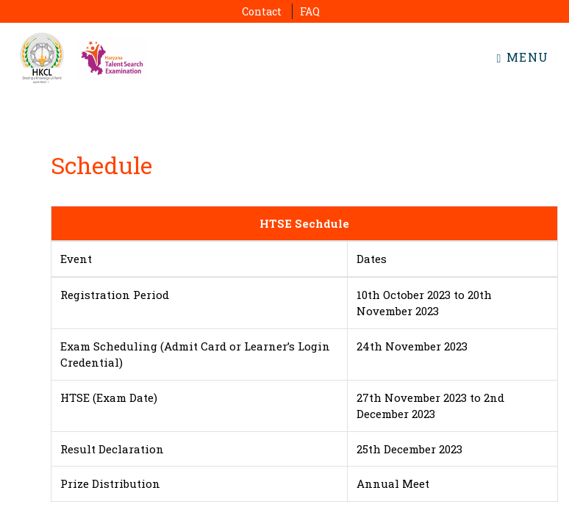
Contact (262, 11)
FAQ (310, 11)
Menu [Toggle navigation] (523, 57)
